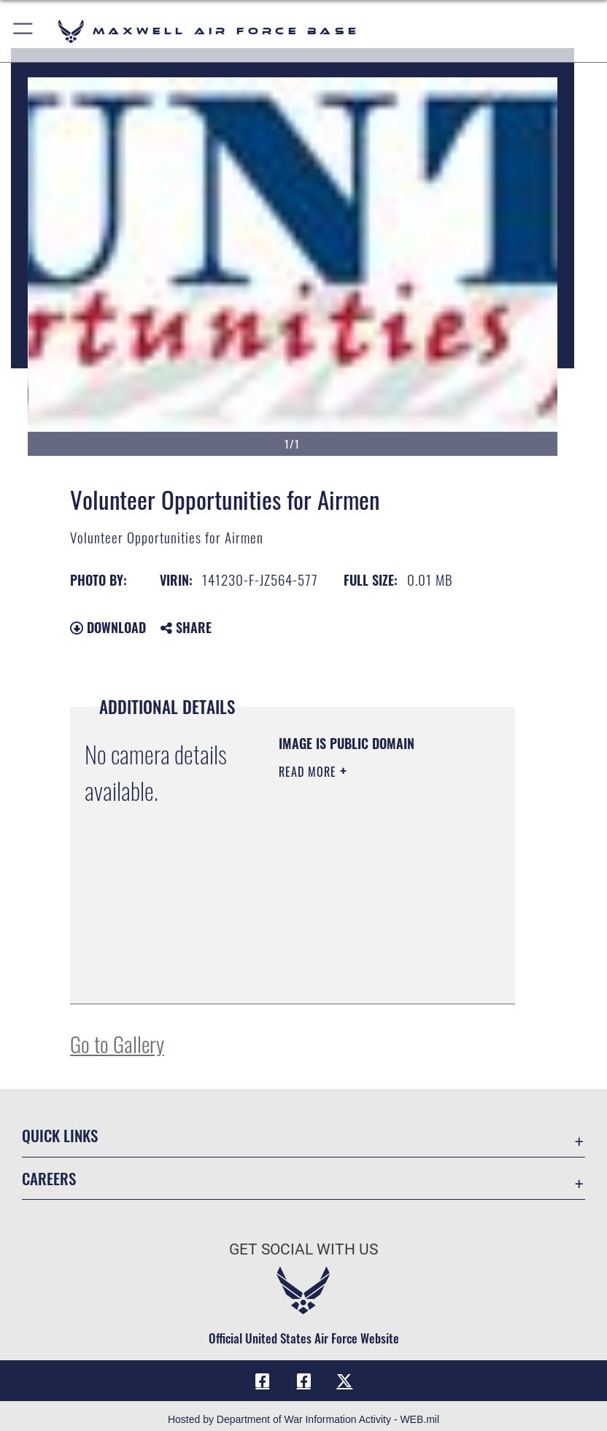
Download (108, 627)
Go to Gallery (117, 1043)
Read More (309, 771)
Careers (49, 1178)
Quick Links (60, 1135)
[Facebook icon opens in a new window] (263, 1381)
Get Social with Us (303, 1249)
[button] (23, 31)
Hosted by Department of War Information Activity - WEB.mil (303, 1419)
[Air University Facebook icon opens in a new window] (303, 1381)
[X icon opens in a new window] (344, 1381)
